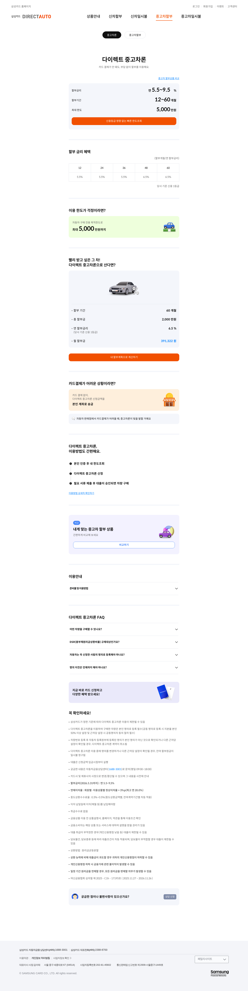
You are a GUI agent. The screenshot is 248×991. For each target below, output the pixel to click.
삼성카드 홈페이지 (21, 6)
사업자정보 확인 (61, 958)
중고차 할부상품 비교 (168, 78)
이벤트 (220, 6)
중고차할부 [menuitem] (164, 16)
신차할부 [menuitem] (115, 16)
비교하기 (124, 544)
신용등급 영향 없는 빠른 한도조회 (124, 121)
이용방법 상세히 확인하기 (81, 493)
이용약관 (23, 958)
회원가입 (208, 6)
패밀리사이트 (205, 959)
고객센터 (232, 6)
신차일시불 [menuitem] (139, 16)
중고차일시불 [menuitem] (191, 16)
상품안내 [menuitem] (93, 16)
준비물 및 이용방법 (124, 588)
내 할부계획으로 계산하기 (124, 357)
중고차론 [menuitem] (112, 35)
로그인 (196, 6)
